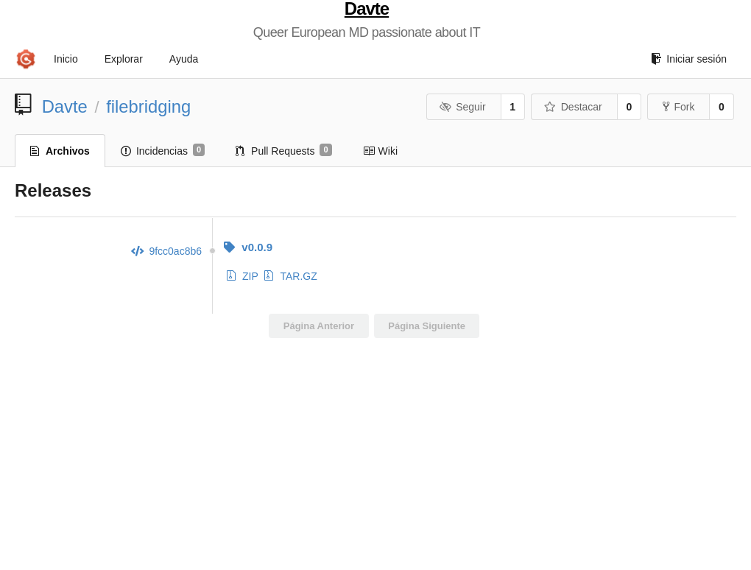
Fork (678, 107)
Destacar (573, 107)
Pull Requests (284, 150)
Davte (367, 9)
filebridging (148, 106)
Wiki (380, 151)
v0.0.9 (247, 247)
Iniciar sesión (689, 59)
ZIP (242, 276)
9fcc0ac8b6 (166, 251)
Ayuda (183, 59)
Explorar (124, 59)
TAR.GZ (290, 276)
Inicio (66, 59)
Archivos (60, 151)
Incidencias (163, 150)
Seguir (463, 107)
